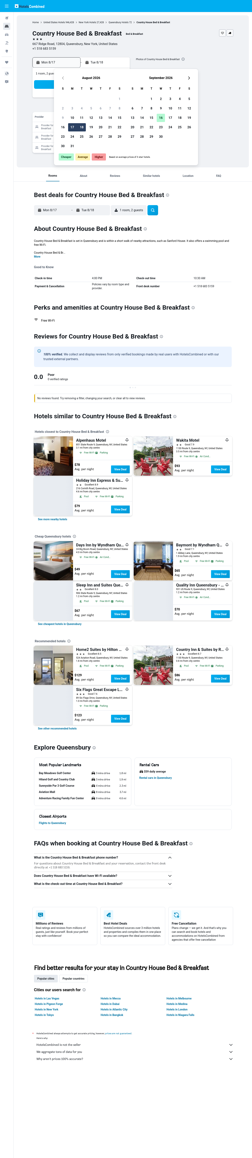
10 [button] (72, 118)
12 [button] (91, 118)
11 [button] (81, 118)
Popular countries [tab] (73, 978)
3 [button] (72, 108)
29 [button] (119, 137)
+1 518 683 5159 (44, 48)
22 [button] (119, 127)
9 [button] (63, 118)
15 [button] (119, 118)
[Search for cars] (7, 35)
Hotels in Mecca (110, 998)
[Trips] (7, 62)
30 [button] (63, 146)
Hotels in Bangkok (112, 1015)
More (37, 256)
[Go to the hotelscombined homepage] (29, 6)
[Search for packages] (7, 43)
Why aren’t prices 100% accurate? (134, 1059)
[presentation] (183, 59)
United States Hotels (54, 22)
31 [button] (72, 146)
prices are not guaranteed (118, 1033)
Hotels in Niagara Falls (180, 1015)
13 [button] (100, 118)
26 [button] (91, 137)
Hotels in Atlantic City (114, 1009)
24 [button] (72, 137)
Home (35, 22)
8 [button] (119, 108)
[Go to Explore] (7, 51)
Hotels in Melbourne (179, 998)
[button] (6, 6)
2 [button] (63, 108)
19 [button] (91, 127)
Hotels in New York (46, 1009)
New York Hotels (87, 22)
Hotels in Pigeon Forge (49, 1004)
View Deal (120, 469)
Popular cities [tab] (45, 978)
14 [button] (110, 118)
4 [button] (81, 108)
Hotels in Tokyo (44, 1015)
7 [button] (110, 108)
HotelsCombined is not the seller (134, 1044)
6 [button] (100, 108)
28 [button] (110, 137)
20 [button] (100, 127)
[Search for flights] (7, 18)
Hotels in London (177, 1009)
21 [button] (110, 127)
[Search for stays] (7, 26)
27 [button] (100, 137)
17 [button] (72, 127)
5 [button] (91, 108)
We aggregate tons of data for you (134, 1052)
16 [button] (63, 127)
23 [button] (63, 137)
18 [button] (81, 127)
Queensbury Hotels (118, 22)
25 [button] (81, 137)
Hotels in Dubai (110, 1004)
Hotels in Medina (177, 1004)
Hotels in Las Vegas (47, 998)
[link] (52, 519)
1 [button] (119, 99)
